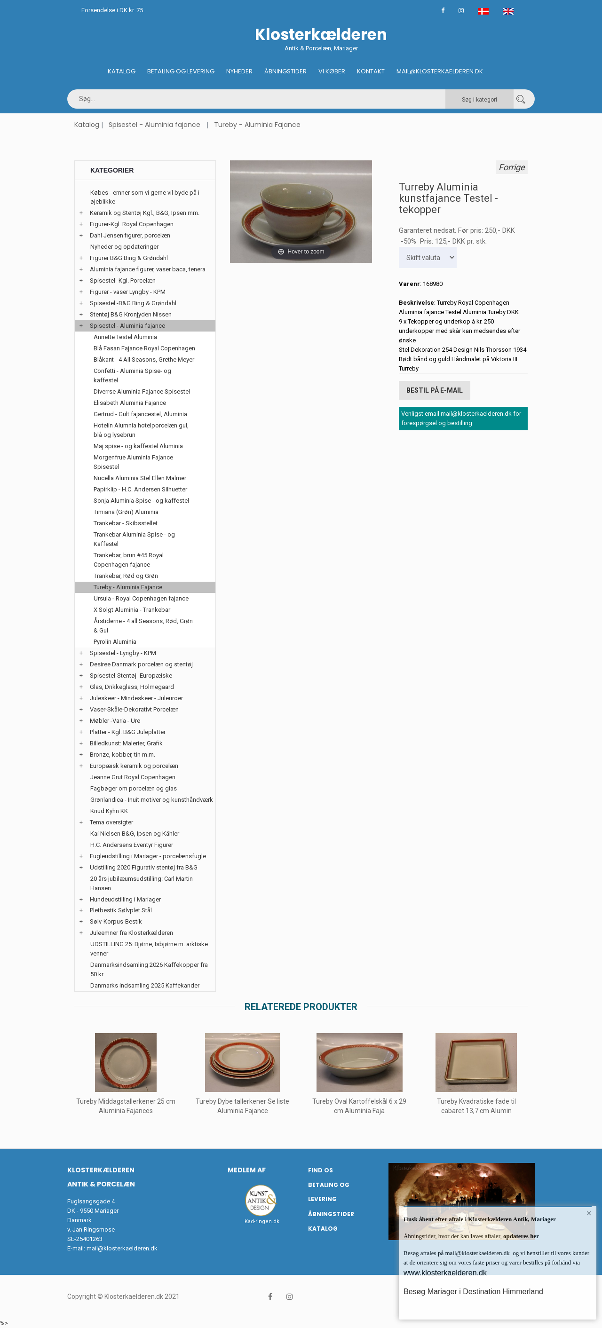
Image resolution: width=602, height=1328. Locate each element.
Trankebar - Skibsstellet (126, 523)
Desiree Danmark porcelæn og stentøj (141, 664)
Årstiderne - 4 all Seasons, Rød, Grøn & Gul (143, 625)
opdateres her (520, 1236)
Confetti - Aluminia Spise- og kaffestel (132, 375)
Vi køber (331, 71)
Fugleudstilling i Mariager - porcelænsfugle (148, 856)
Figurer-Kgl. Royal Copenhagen (132, 224)
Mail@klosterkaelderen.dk (439, 71)
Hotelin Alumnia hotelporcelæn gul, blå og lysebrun (141, 430)
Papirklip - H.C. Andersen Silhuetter (140, 489)
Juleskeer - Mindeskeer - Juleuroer (136, 698)
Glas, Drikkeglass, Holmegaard (132, 686)
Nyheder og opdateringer (124, 246)
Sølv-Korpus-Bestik (116, 921)
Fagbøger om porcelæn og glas (133, 788)
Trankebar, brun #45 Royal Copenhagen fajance (129, 560)
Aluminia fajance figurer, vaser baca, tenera (148, 269)
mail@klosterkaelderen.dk (122, 1248)
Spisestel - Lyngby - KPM (123, 652)
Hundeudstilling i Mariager (125, 899)
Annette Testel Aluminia (125, 336)
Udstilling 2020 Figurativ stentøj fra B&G (144, 867)
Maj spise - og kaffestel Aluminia (138, 446)
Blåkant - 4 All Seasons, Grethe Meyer (144, 359)
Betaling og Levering (180, 71)
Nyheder (239, 71)
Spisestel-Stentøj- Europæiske (131, 675)
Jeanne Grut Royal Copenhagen (132, 777)
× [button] (589, 1213)
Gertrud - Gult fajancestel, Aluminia (140, 414)
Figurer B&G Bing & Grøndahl (129, 257)
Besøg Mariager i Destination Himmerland (473, 1292)
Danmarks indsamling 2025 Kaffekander (144, 985)
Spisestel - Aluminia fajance (154, 124)
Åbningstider (285, 71)
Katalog (121, 71)
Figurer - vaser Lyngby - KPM (128, 291)
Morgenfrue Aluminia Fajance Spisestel (133, 462)
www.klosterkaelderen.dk (445, 1273)
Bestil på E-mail (434, 390)
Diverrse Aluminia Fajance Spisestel (142, 391)
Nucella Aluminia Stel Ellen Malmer (140, 478)
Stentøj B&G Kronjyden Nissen (131, 314)
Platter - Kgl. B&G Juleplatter (128, 731)
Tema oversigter (111, 822)
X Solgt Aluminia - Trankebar (132, 609)
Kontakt (371, 71)
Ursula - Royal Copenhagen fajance (141, 598)
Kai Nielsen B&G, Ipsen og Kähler (134, 833)
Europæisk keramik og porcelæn (134, 765)
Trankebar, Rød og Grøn (126, 575)
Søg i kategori (479, 99)
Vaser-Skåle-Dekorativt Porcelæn (134, 709)
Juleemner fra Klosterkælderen (131, 932)
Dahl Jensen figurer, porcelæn (130, 235)
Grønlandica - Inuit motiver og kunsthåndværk (151, 799)
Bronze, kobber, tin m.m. (122, 754)
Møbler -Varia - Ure (115, 720)
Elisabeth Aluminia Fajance (130, 402)
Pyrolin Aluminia (115, 641)
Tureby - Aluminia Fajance (257, 124)
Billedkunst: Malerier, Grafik (126, 743)
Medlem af (247, 1170)
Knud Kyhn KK (109, 810)
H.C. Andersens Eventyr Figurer (131, 844)
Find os (320, 1170)
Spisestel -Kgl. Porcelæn (123, 280)
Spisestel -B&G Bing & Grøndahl (133, 303)
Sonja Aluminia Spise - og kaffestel (141, 500)
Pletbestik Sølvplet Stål (121, 910)
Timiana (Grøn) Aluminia (126, 511)
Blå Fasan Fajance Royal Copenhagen (144, 348)
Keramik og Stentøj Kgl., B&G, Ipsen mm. (144, 212)
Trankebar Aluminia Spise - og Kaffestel (134, 539)
